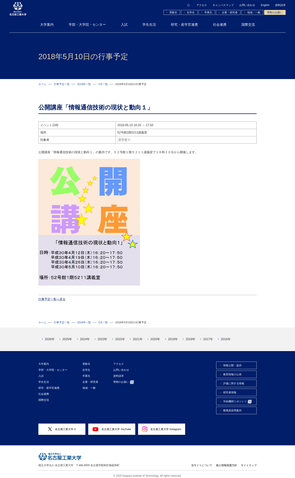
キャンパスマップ (223, 5)
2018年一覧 (84, 84)
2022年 (120, 336)
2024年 (85, 336)
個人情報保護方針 (226, 462)
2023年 (102, 336)
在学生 (191, 12)
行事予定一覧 (62, 84)
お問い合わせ (247, 5)
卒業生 (208, 12)
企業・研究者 (230, 12)
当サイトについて (201, 462)
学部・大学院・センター (87, 24)
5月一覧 (103, 84)
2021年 (138, 336)
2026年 (50, 336)
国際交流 (248, 24)
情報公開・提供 (232, 362)
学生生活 (149, 24)
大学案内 (47, 24)
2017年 (208, 336)
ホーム (42, 84)
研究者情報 (229, 389)
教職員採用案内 (232, 407)
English (265, 5)
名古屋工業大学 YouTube (112, 426)
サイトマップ (249, 462)
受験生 (173, 12)
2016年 (226, 336)
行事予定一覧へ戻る (51, 296)
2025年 (67, 336)
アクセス (201, 5)
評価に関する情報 (233, 380)
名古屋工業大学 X (62, 426)
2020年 (155, 336)
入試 (124, 24)
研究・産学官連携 (184, 24)
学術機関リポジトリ (237, 399)
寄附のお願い (275, 12)
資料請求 (280, 5)
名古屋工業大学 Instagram (161, 426)
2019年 (173, 336)
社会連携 (220, 24)
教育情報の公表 (232, 371)
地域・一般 (253, 12)
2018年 (190, 336)
